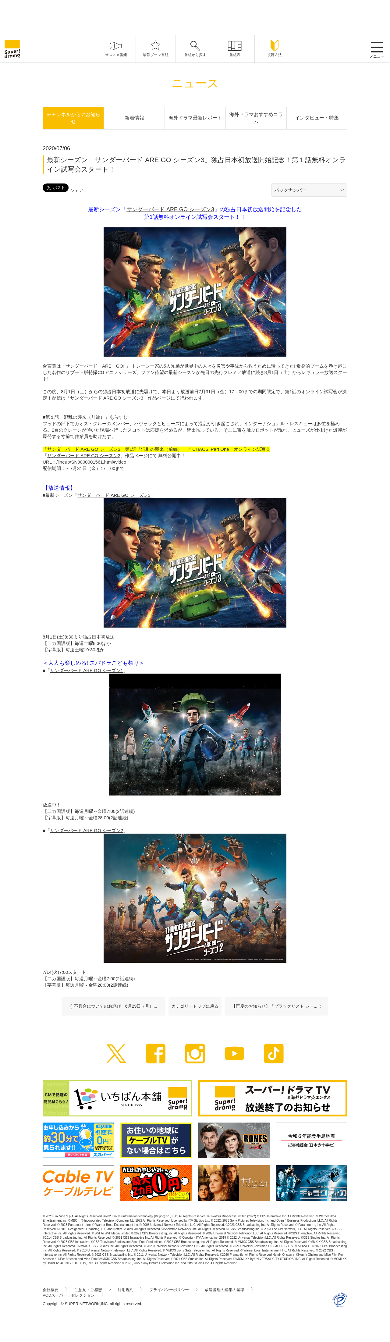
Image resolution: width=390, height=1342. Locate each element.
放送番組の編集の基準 (229, 1289)
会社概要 (55, 1289)
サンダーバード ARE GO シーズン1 (86, 670)
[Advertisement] (195, 16)
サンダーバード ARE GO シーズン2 (86, 830)
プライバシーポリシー (173, 1289)
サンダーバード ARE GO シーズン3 (170, 209)
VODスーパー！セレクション (73, 1295)
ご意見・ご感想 (92, 1289)
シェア (76, 190)
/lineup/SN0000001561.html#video (91, 462)
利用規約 (130, 1289)
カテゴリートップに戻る (195, 1006)
